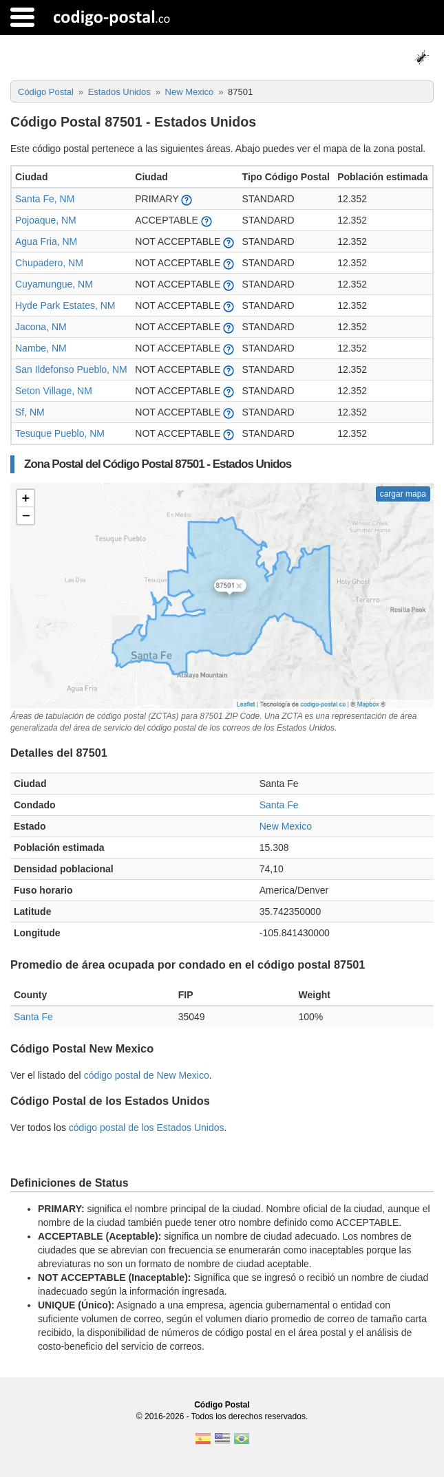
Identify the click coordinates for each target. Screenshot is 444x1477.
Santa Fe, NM (44, 198)
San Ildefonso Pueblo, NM (71, 369)
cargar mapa (403, 494)
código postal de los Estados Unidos (146, 1127)
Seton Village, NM (53, 390)
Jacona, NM (41, 326)
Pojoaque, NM (45, 220)
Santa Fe (279, 804)
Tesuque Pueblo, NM (60, 433)
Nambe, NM (41, 348)
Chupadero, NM (49, 262)
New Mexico (286, 826)
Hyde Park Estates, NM (65, 305)
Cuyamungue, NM (54, 284)
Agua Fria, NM (46, 241)
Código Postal (222, 1405)
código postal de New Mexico (146, 1075)
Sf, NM (30, 412)
